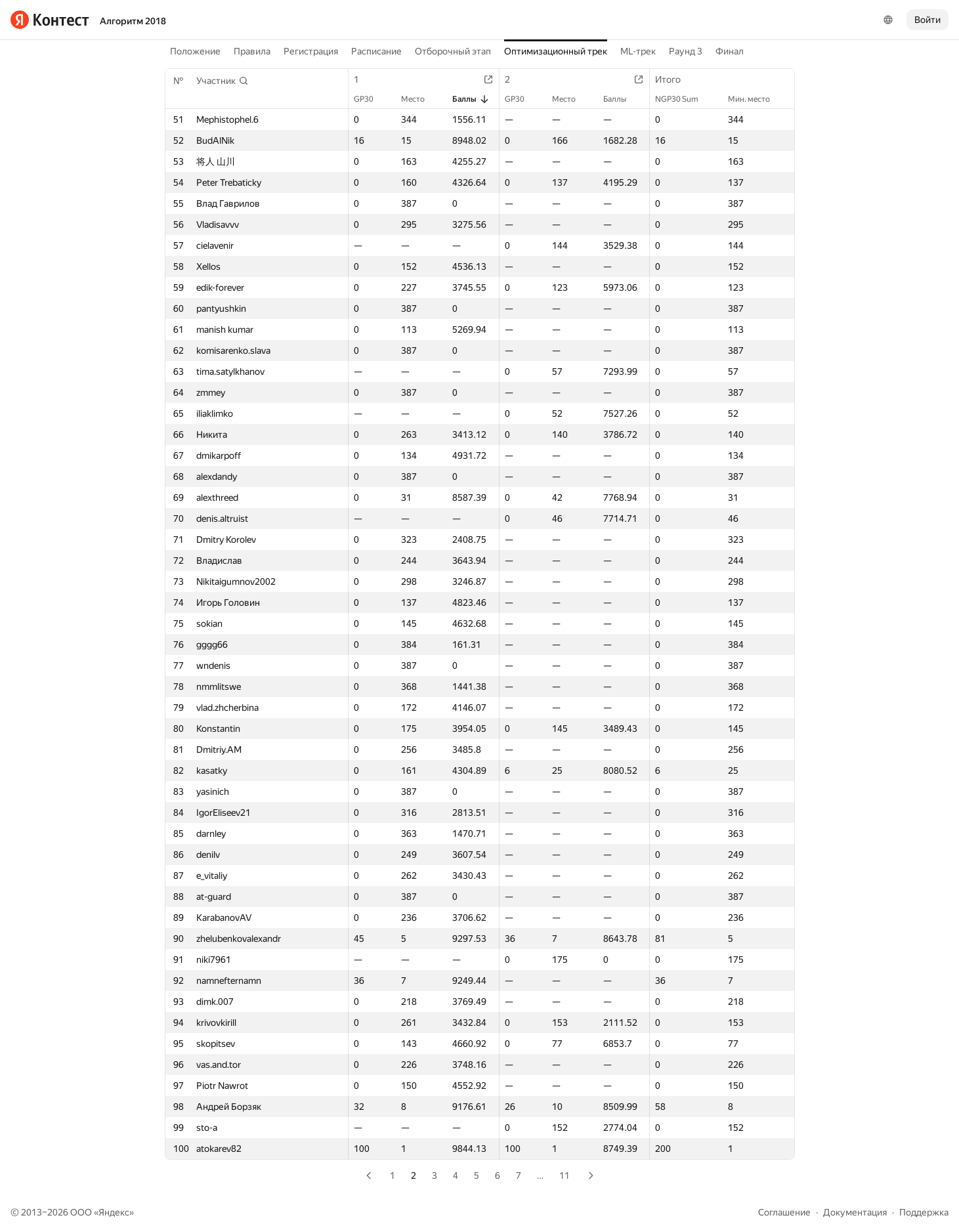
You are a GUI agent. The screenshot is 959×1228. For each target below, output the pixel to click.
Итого (674, 79)
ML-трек (638, 51)
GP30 (370, 99)
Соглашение (784, 1212)
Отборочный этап (453, 51)
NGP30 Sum (683, 99)
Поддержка (923, 1212)
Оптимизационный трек (555, 51)
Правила (252, 51)
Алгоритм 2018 (133, 21)
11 (564, 1175)
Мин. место (755, 99)
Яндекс (113, 1212)
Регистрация (311, 51)
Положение (195, 51)
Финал (729, 51)
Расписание (376, 51)
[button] (222, 80)
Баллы (471, 99)
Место (419, 99)
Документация (855, 1212)
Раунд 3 (685, 51)
